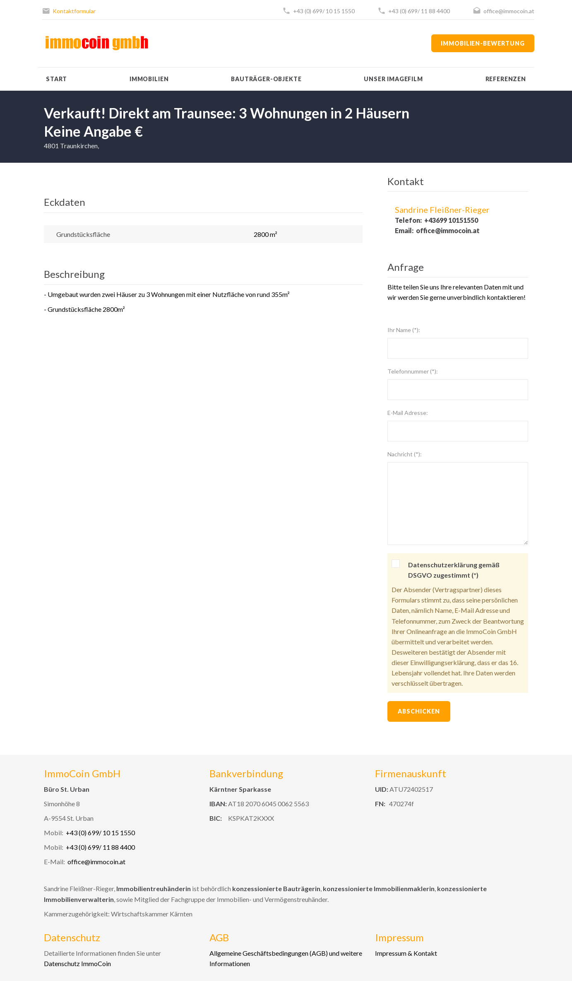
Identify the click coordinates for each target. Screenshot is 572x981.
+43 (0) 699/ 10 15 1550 (324, 10)
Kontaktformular (74, 10)
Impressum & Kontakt (406, 953)
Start (56, 78)
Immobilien (149, 78)
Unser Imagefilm (393, 78)
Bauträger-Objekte (266, 78)
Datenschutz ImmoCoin (77, 963)
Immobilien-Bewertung (483, 43)
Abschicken (419, 711)
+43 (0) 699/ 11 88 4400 (419, 10)
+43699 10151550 (451, 220)
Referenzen (505, 78)
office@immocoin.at (508, 10)
